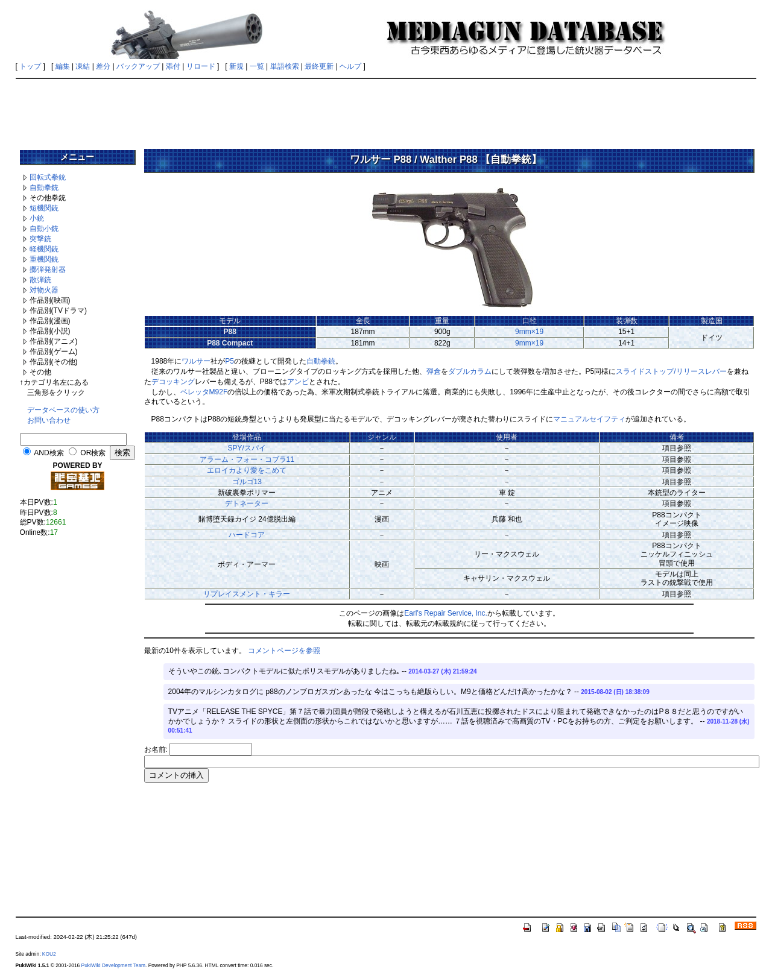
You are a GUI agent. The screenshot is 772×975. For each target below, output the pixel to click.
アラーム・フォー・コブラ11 (247, 459)
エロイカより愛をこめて (246, 470)
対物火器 (44, 290)
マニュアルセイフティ (589, 419)
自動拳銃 (44, 187)
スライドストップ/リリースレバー (671, 371)
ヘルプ (350, 66)
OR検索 (93, 453)
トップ (30, 66)
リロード (200, 66)
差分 (103, 66)
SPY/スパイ (247, 448)
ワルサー (196, 361)
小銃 (37, 218)
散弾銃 (40, 280)
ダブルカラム (470, 371)
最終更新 (319, 66)
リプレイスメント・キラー (246, 594)
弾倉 (433, 371)
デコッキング (173, 381)
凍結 (82, 66)
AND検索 (48, 453)
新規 (236, 66)
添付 (173, 66)
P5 (229, 361)
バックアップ (138, 66)
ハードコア (247, 535)
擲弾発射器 (48, 269)
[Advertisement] (386, 110)
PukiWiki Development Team (113, 965)
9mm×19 (529, 331)
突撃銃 (40, 239)
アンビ (298, 381)
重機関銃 (44, 259)
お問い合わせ (49, 420)
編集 (62, 66)
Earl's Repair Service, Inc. (445, 613)
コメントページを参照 (284, 650)
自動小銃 (44, 228)
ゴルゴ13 (247, 482)
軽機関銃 (44, 249)
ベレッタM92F (204, 392)
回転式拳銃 (48, 177)
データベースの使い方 (63, 410)
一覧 (257, 66)
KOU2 (49, 954)
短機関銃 (44, 208)
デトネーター (246, 503)
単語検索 (284, 66)
